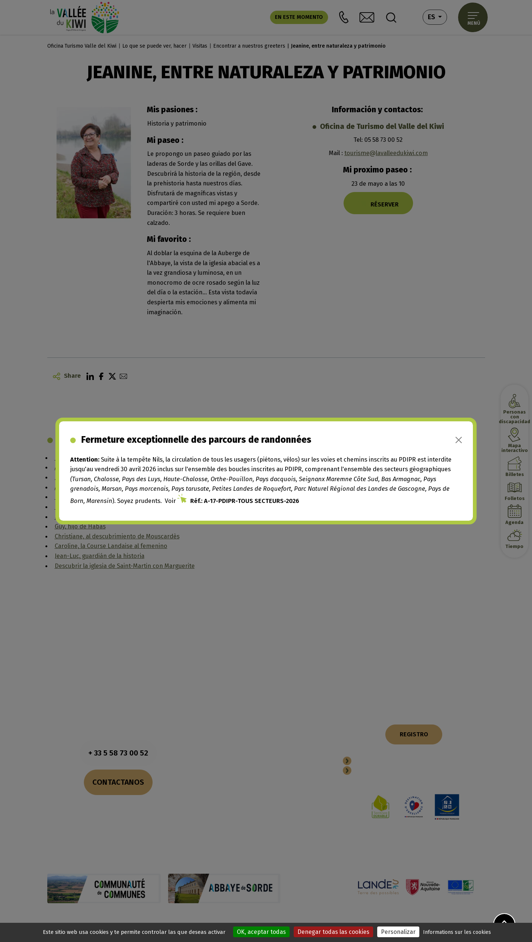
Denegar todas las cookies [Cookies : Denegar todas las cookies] (333, 931)
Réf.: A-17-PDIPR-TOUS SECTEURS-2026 (244, 500)
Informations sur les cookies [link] (457, 932)
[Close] (459, 440)
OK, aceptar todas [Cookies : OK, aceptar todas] (261, 931)
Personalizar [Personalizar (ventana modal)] (398, 931)
